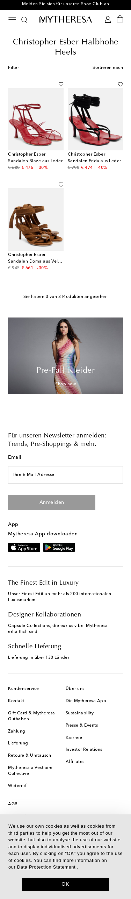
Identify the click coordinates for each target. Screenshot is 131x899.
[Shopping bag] (120, 19)
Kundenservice (23, 689)
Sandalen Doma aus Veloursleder (43, 261)
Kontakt (16, 701)
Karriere (74, 738)
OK (65, 884)
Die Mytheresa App (86, 701)
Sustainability (80, 713)
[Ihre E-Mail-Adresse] (65, 474)
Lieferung (18, 743)
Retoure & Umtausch (29, 756)
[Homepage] (65, 19)
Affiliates (75, 762)
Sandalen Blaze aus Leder (35, 161)
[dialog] (65, 856)
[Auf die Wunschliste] (61, 83)
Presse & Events (82, 725)
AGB (13, 804)
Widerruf (17, 786)
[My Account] (108, 19)
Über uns (75, 689)
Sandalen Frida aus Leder (94, 161)
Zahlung (17, 731)
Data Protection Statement (46, 867)
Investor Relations (84, 750)
